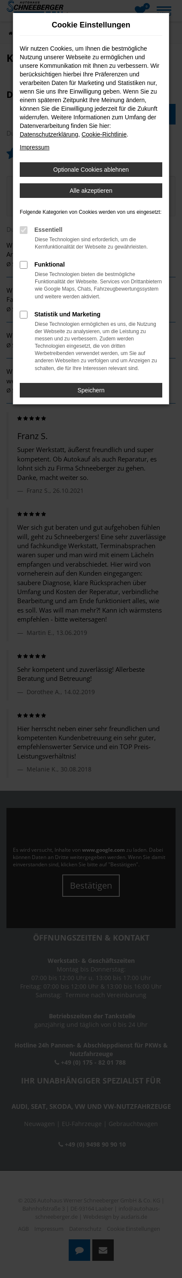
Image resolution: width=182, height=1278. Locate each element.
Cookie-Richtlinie (104, 134)
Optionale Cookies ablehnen (91, 169)
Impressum (34, 147)
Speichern (90, 390)
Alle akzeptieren (91, 190)
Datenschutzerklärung (49, 134)
